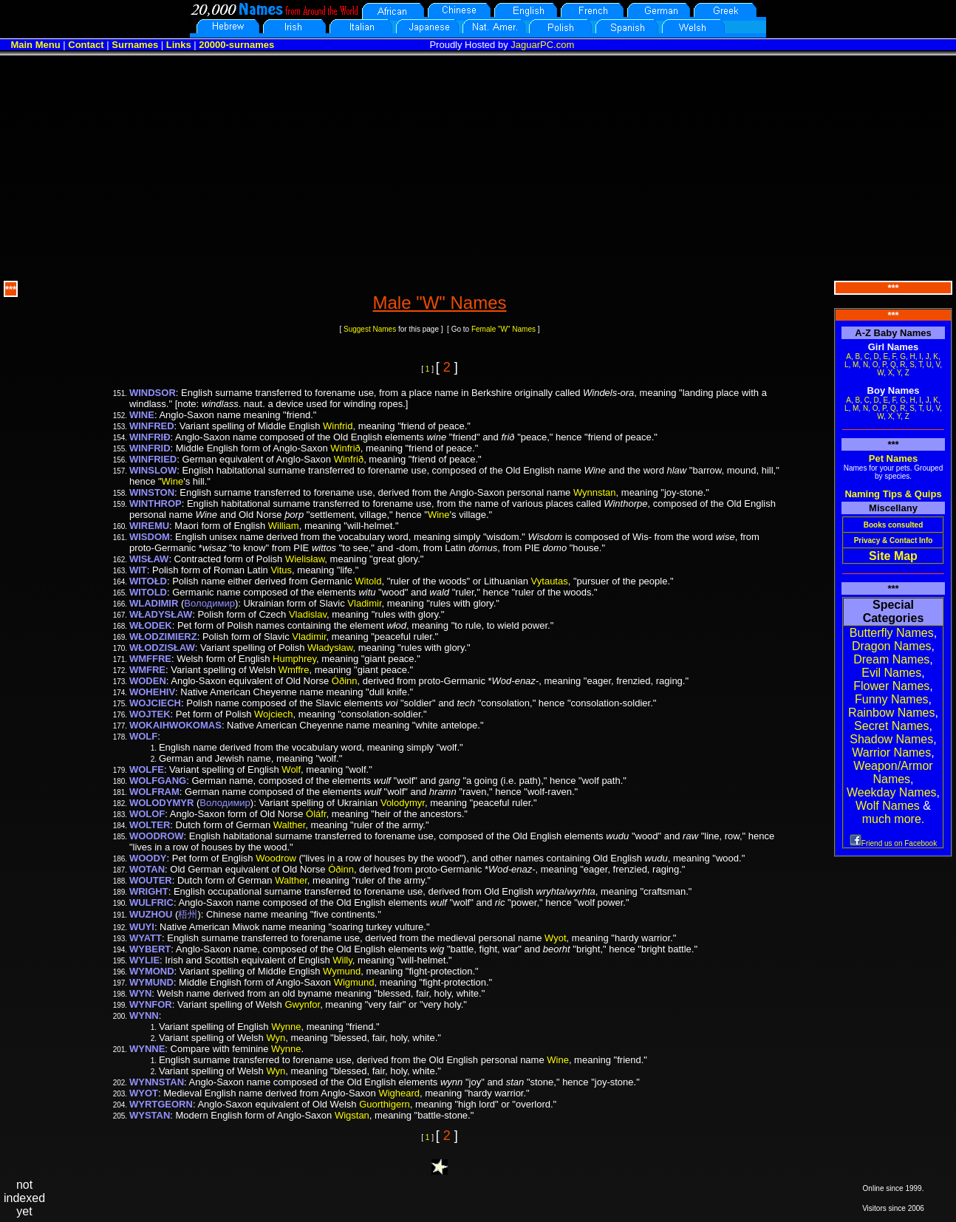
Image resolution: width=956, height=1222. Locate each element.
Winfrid (337, 425)
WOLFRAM (154, 791)
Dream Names (891, 659)
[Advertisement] (478, 166)
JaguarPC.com (542, 44)
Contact (85, 44)
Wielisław (304, 558)
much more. (893, 819)
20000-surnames (236, 44)
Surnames (135, 44)
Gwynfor (302, 1004)
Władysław (329, 647)
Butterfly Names (892, 633)
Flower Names (891, 686)
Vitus (281, 570)
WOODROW (156, 836)
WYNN (144, 1015)
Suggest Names (370, 329)
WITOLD (148, 592)
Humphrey (294, 658)
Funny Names (892, 699)
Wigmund (354, 982)
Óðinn (345, 680)
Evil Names (891, 672)
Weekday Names (892, 792)
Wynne (286, 1026)
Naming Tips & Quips (892, 493)
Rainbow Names (891, 712)
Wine (173, 481)
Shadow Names (891, 739)
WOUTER (150, 880)
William (283, 525)
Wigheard (399, 1093)
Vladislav (308, 614)
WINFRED (151, 425)
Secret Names (891, 726)
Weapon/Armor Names (892, 772)
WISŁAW (148, 558)
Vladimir (364, 603)
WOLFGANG (157, 780)
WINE (141, 414)
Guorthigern (384, 1104)
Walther (289, 824)
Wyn (275, 1037)
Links (178, 44)
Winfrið (345, 448)
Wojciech (273, 714)
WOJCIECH (155, 703)
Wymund (342, 971)
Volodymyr (402, 802)
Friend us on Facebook (893, 843)
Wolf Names (888, 805)
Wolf (291, 769)
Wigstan (352, 1115)
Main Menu (35, 44)
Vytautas (549, 581)
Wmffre (294, 669)
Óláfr (316, 813)
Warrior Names (891, 752)
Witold (368, 581)
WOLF (143, 736)
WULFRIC (151, 902)
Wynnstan (594, 492)
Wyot (555, 937)
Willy (342, 960)
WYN (140, 993)
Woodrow (276, 858)
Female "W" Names (503, 329)
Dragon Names (892, 646)
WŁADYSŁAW (160, 614)
